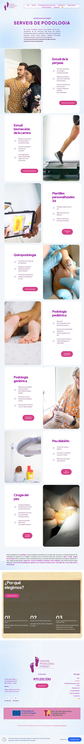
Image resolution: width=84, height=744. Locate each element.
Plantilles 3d (75, 699)
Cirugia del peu (74, 702)
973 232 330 (42, 690)
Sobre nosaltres (74, 704)
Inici (78, 689)
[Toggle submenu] (62, 7)
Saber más (63, 739)
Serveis (77, 692)
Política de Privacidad (29, 740)
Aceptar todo (74, 739)
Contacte (76, 707)
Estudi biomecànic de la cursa (72, 696)
